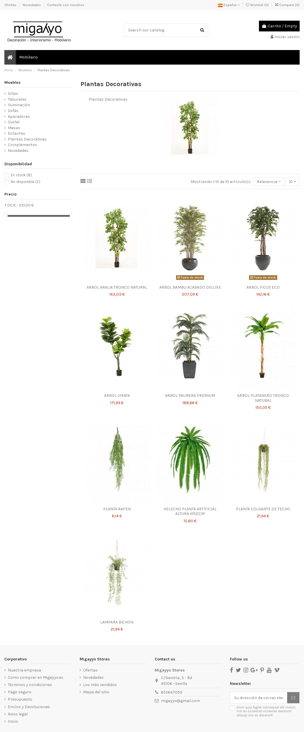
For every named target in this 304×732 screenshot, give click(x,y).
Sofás (13, 110)
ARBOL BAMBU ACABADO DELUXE (190, 287)
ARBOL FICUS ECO (263, 287)
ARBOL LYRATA (117, 395)
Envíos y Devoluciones (29, 706)
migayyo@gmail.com (180, 700)
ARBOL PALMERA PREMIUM (190, 395)
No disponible (25, 182)
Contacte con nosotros (65, 5)
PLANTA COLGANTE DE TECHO (263, 509)
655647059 (171, 692)
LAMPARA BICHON (116, 622)
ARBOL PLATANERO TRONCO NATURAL (263, 398)
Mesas (14, 127)
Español (229, 5)
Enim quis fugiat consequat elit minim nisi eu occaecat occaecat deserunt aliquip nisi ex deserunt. (266, 711)
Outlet (14, 122)
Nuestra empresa (24, 670)
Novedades (32, 5)
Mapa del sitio (96, 692)
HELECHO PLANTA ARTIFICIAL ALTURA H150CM (190, 511)
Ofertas (10, 5)
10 (292, 181)
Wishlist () (258, 5)
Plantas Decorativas (27, 139)
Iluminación (19, 104)
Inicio (13, 721)
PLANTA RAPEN (117, 509)
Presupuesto (20, 699)
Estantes (16, 133)
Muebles (12, 82)
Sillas (13, 93)
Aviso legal (18, 714)
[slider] (6, 215)
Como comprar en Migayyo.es (35, 677)
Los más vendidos (100, 684)
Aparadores (19, 116)
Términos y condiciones (30, 684)
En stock (21, 175)
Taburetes (17, 99)
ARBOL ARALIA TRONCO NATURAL (117, 287)
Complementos (22, 144)
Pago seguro (19, 692)
